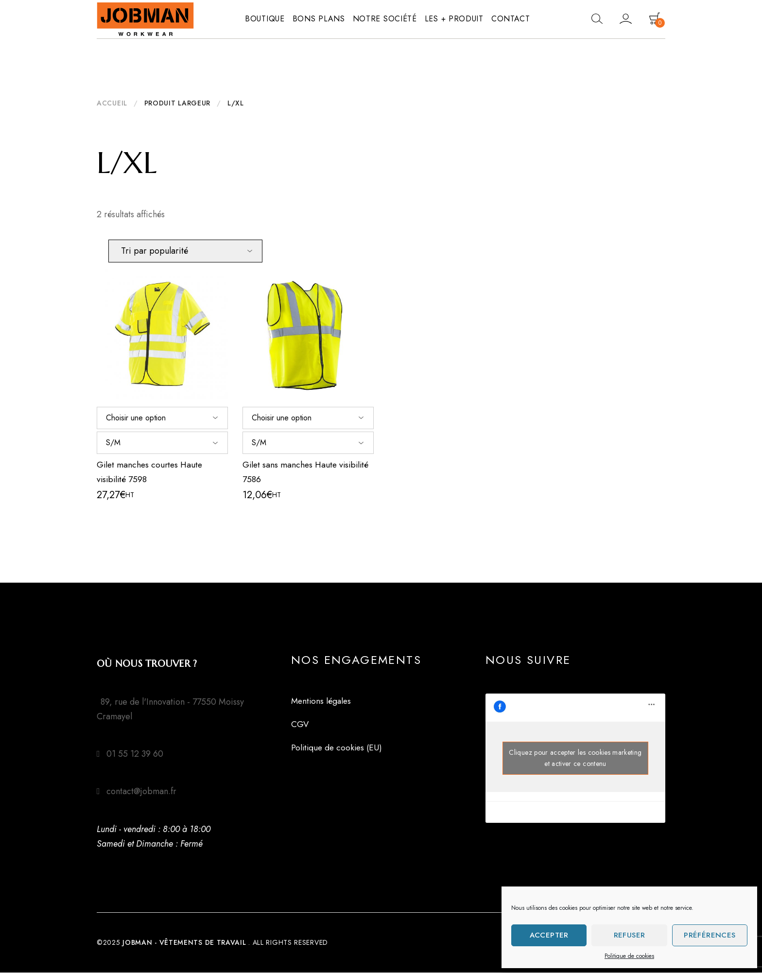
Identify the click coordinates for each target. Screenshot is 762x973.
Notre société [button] (385, 18)
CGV (300, 724)
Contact (510, 18)
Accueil (112, 103)
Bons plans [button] (319, 18)
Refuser (629, 935)
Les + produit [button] (454, 18)
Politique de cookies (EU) (338, 748)
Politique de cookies (629, 956)
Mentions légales (322, 701)
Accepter (549, 935)
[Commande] (185, 251)
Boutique (265, 18)
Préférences (709, 935)
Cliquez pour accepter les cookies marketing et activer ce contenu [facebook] (575, 758)
